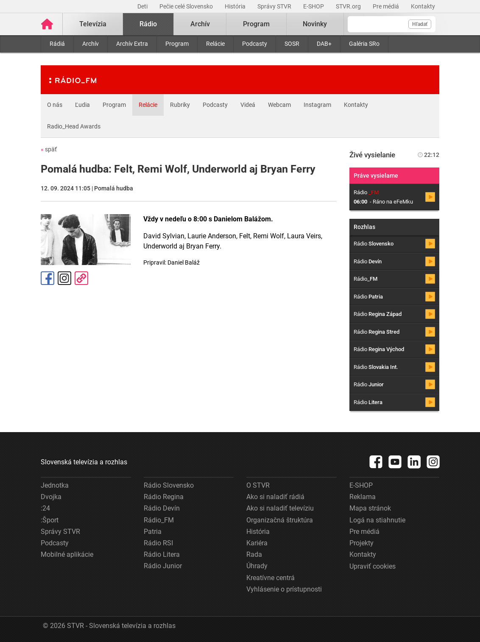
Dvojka (51, 497)
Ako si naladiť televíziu (280, 508)
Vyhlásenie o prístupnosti (284, 589)
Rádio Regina (164, 497)
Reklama (362, 497)
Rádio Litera (162, 554)
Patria (153, 532)
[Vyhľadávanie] (391, 24)
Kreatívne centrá (270, 578)
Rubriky (180, 104)
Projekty (361, 543)
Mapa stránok (370, 508)
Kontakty (423, 6)
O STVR (258, 485)
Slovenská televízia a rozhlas (84, 462)
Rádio (148, 24)
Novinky (315, 24)
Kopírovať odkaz (81, 278)
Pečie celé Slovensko (186, 6)
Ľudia (82, 104)
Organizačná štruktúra (279, 520)
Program (177, 43)
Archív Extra (132, 43)
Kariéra (257, 543)
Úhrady (257, 566)
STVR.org (349, 6)
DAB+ (324, 43)
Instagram (317, 104)
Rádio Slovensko (169, 485)
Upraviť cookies (372, 566)
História (236, 6)
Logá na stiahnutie (377, 520)
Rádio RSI (158, 543)
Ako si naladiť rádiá (275, 497)
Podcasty (254, 43)
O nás (54, 104)
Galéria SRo (364, 43)
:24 (45, 508)
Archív (90, 43)
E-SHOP (314, 6)
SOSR (292, 43)
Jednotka (55, 485)
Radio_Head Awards (73, 126)
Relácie (215, 43)
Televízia (92, 24)
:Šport (50, 520)
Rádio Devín (162, 508)
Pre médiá (386, 6)
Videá (247, 104)
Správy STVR (275, 6)
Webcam (279, 104)
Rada (254, 554)
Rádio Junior (163, 566)
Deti (143, 6)
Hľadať (419, 24)
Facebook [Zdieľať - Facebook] (47, 278)
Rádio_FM (159, 520)
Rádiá (57, 43)
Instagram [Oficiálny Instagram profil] (64, 278)
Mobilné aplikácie (67, 554)
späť (49, 149)
